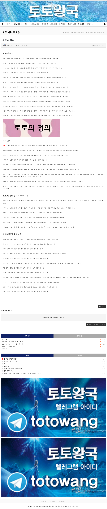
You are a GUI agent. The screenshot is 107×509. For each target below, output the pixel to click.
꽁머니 (26, 24)
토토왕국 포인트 (6, 339)
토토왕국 (4, 349)
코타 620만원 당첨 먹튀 (9, 361)
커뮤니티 (62, 24)
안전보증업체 (17, 24)
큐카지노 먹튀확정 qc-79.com (12, 368)
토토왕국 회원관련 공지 (9, 346)
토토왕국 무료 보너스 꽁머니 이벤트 (12, 341)
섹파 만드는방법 (7, 371)
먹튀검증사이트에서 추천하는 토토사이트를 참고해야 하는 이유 (21, 373)
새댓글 (80, 355)
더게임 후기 (6, 366)
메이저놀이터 (16, 227)
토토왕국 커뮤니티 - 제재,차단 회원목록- (14, 344)
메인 (8, 24)
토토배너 (53, 24)
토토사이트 (35, 24)
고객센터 (90, 24)
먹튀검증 (45, 24)
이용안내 (44, 501)
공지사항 (81, 24)
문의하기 (52, 501)
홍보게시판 (72, 24)
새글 (27, 355)
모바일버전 (62, 501)
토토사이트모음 (11, 32)
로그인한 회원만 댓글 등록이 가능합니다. (53, 317)
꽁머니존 (79, 336)
